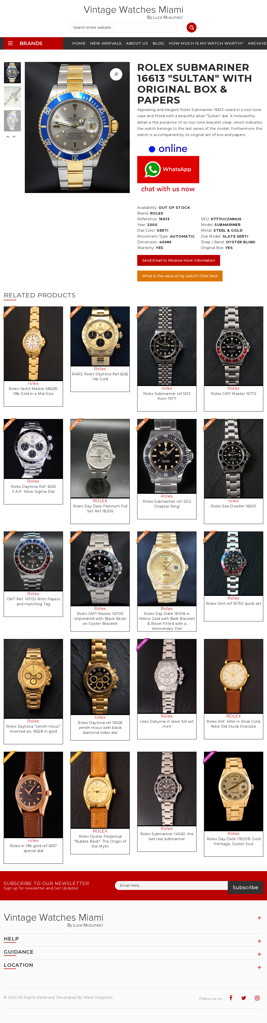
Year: (141, 224)
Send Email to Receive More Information (178, 260)
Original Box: (212, 248)
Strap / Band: (213, 242)
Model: (207, 224)
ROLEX (100, 500)
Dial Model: (211, 236)
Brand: (143, 213)
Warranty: (146, 248)
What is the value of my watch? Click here (180, 276)
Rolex (100, 368)
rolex (33, 383)
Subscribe (245, 887)
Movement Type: (153, 236)
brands (25, 43)
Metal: (206, 230)
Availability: (147, 207)
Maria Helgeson (98, 997)
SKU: (205, 219)
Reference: (147, 219)
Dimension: (147, 242)
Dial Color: (146, 230)
